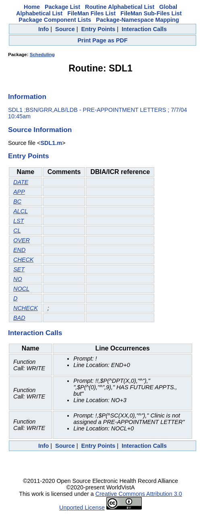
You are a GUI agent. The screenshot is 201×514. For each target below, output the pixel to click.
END (19, 250)
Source (65, 29)
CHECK (23, 259)
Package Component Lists (55, 20)
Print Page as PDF (103, 40)
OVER (21, 240)
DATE (20, 182)
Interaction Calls (144, 29)
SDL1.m (51, 143)
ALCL (20, 211)
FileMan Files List (91, 13)
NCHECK (25, 308)
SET (19, 269)
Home (32, 7)
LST (18, 221)
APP (19, 192)
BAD (19, 318)
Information (27, 96)
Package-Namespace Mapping (137, 20)
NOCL (21, 288)
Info (43, 29)
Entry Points (98, 29)
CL (17, 230)
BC (17, 201)
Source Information (40, 130)
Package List (62, 7)
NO (17, 279)
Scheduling (42, 54)
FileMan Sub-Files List (151, 13)
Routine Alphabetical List (119, 7)
